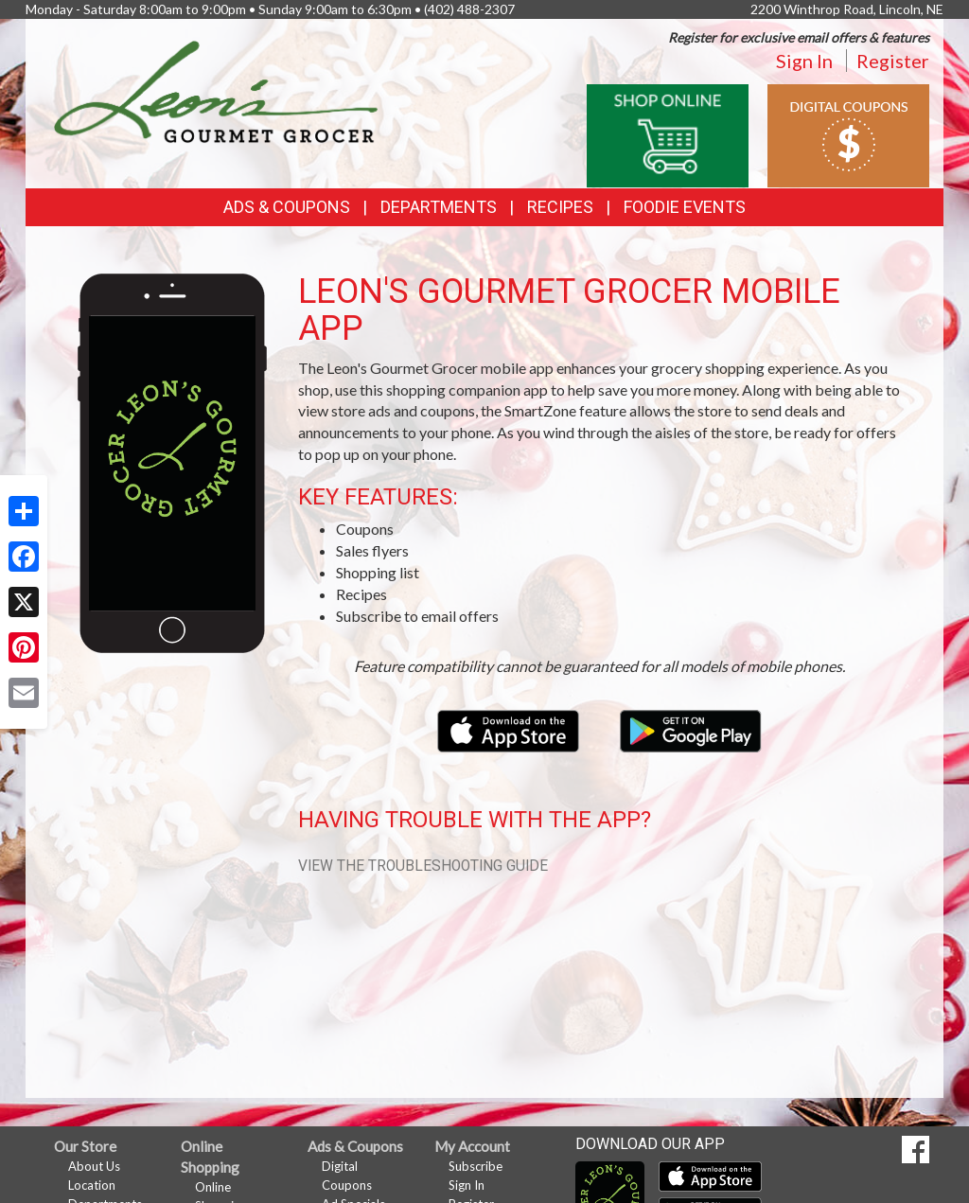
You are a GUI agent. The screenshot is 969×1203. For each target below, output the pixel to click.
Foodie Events (685, 207)
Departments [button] (438, 207)
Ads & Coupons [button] (286, 207)
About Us (94, 1166)
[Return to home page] (216, 90)
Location (91, 1185)
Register (892, 60)
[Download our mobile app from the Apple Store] (509, 729)
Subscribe (475, 1166)
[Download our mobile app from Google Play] (691, 729)
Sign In (804, 60)
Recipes (560, 207)
